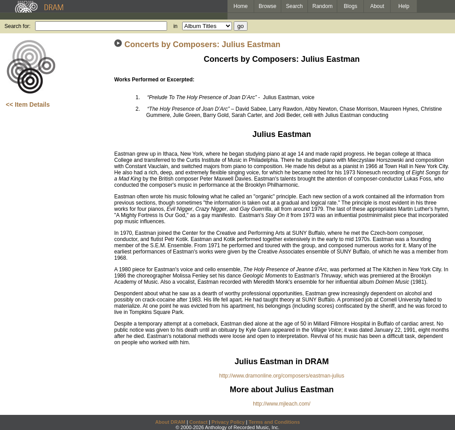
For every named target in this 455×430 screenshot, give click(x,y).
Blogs (350, 6)
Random (322, 6)
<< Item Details (28, 104)
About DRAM (170, 422)
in (175, 26)
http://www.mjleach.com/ (281, 404)
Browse (267, 6)
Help (404, 6)
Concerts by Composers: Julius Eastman (202, 44)
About (377, 6)
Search (294, 6)
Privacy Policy (228, 422)
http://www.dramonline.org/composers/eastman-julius (281, 376)
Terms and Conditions (274, 422)
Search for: (17, 26)
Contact (198, 422)
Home (240, 6)
